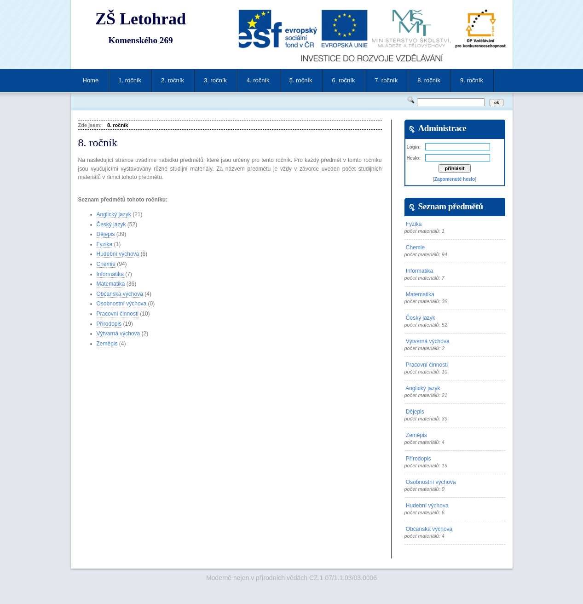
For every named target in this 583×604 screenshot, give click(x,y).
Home (91, 80)
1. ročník (129, 80)
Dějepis (106, 234)
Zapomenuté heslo (454, 179)
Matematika (111, 284)
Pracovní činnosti (118, 314)
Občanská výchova (120, 294)
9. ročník (471, 80)
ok (496, 102)
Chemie (106, 264)
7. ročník (386, 80)
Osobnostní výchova (122, 303)
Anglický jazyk (114, 214)
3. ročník (215, 80)
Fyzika (105, 244)
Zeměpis (107, 343)
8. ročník (428, 80)
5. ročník (300, 80)
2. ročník (172, 80)
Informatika (110, 274)
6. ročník (343, 80)
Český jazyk (111, 224)
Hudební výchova (118, 254)
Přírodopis (109, 324)
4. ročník (258, 80)
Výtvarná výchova (118, 333)
